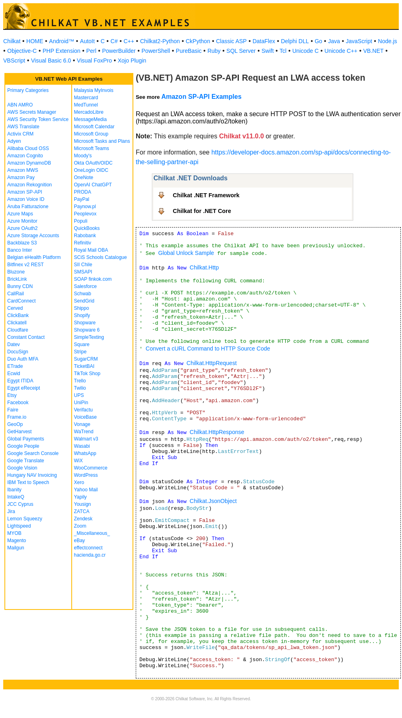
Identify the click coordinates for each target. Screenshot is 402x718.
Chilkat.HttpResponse (217, 432)
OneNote (83, 177)
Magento (16, 540)
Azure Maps (20, 214)
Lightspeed (19, 526)
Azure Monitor (22, 221)
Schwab (82, 293)
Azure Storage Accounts (33, 235)
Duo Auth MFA (22, 359)
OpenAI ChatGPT (93, 185)
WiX (78, 460)
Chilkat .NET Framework (206, 195)
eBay (79, 540)
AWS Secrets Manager (31, 112)
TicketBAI (84, 366)
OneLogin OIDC (91, 170)
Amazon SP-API (24, 192)
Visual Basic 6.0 (51, 60)
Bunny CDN (20, 286)
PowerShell (155, 51)
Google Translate (25, 460)
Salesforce (85, 286)
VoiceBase (85, 417)
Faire (12, 410)
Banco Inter (19, 250)
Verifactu (83, 410)
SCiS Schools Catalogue (100, 257)
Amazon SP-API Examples (201, 96)
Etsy (12, 395)
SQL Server (241, 51)
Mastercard (86, 97)
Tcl (283, 51)
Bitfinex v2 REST (25, 264)
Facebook (18, 402)
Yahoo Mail (86, 490)
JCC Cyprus (20, 504)
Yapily (80, 497)
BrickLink (17, 279)
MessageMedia (90, 119)
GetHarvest (19, 431)
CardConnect (21, 301)
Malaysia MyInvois (94, 90)
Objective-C (22, 51)
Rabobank (85, 235)
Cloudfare (17, 330)
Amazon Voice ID (25, 199)
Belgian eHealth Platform (34, 257)
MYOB (14, 533)
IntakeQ (15, 497)
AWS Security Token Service (37, 119)
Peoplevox (85, 214)
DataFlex (264, 41)
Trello (80, 381)
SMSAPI (83, 272)
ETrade (15, 366)
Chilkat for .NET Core (202, 211)
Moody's (83, 156)
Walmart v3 (86, 439)
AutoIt (87, 41)
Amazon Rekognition (29, 185)
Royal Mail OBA (91, 250)
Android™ (61, 41)
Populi (80, 221)
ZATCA (81, 511)
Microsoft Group (91, 134)
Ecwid (13, 373)
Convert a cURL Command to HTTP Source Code (208, 348)
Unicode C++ (341, 51)
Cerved (15, 308)
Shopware (85, 323)
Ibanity (14, 490)
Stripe (80, 352)
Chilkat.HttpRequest (211, 363)
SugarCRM (86, 359)
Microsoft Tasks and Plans (102, 141)
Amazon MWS (22, 170)
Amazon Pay (21, 177)
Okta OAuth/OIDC (93, 163)
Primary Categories (28, 90)
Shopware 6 (87, 330)
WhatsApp (85, 453)
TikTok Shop (87, 373)
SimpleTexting (89, 337)
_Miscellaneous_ (92, 533)
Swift (267, 51)
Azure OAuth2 (22, 228)
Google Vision (22, 468)
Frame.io (16, 417)
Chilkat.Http (204, 267)
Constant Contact (26, 337)
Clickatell (17, 323)
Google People (23, 446)
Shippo (81, 308)
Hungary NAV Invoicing (32, 475)
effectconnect (88, 548)
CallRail (15, 293)
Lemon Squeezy (24, 519)
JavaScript (359, 41)
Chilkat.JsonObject (213, 501)
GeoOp (15, 424)
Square (82, 344)
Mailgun (15, 548)
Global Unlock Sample (186, 253)
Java (334, 41)
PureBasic (189, 51)
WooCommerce (91, 468)
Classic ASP (231, 41)
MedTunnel (86, 105)
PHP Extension (62, 51)
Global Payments (25, 439)
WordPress (86, 475)
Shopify (82, 315)
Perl (91, 51)
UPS (79, 395)
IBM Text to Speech (28, 482)
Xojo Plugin (132, 60)
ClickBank (18, 315)
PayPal (81, 199)
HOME (34, 41)
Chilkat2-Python (160, 41)
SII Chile (83, 264)
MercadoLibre (89, 112)
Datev (13, 344)
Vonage (82, 424)
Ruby (214, 51)
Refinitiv (82, 243)
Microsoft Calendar (94, 126)
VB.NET (373, 51)
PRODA (82, 192)
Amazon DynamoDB (29, 163)
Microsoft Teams (91, 148)
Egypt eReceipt (23, 388)
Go (318, 41)
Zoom (80, 526)
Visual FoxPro (94, 60)
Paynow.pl (85, 206)
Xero (79, 482)
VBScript (14, 60)
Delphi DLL (295, 41)
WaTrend (83, 431)
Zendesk (83, 519)
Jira (11, 511)
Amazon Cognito (25, 156)
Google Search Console (32, 453)
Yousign (82, 504)
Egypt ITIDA (20, 381)
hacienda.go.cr (90, 555)
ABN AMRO (20, 105)
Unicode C (305, 51)
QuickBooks (87, 228)
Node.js (387, 41)
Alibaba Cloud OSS (28, 148)
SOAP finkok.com (93, 279)
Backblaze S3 (22, 243)
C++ (129, 41)
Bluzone (16, 272)
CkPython (198, 41)
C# (114, 41)
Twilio (80, 388)
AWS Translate (23, 126)
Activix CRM (20, 134)
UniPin (81, 402)
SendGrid (84, 301)
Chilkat (12, 41)
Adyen (14, 141)
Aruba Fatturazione (27, 206)
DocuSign (17, 352)
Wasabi (82, 446)
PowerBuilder (119, 51)
